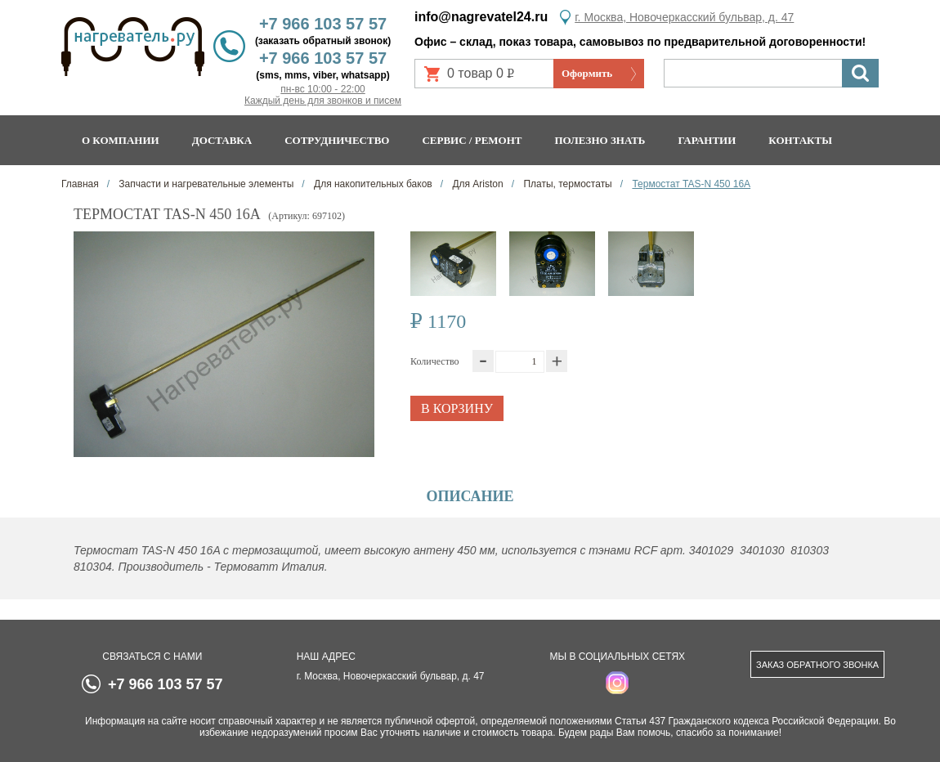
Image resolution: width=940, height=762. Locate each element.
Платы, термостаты (566, 184)
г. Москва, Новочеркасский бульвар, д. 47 (684, 17)
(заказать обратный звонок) (323, 41)
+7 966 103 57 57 (323, 24)
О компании (120, 140)
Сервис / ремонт (471, 140)
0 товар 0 (487, 77)
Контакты (800, 140)
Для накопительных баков (371, 184)
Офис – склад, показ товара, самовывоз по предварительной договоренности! (640, 41)
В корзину (457, 408)
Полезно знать (600, 140)
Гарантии (707, 140)
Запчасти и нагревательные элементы (204, 184)
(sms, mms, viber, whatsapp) (322, 75)
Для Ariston (477, 184)
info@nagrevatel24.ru (481, 17)
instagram (617, 682)
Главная (80, 184)
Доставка (222, 140)
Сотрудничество (336, 140)
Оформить (587, 73)
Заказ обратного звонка (817, 665)
